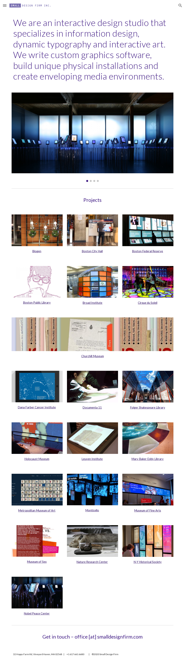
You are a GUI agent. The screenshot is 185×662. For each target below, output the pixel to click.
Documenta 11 (92, 407)
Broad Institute (92, 302)
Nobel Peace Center (37, 613)
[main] (93, 49)
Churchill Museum (92, 356)
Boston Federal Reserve (147, 251)
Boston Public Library (37, 302)
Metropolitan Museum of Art (36, 510)
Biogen (36, 251)
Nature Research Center (92, 562)
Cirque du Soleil (147, 302)
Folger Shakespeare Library (147, 407)
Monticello (92, 510)
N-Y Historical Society (148, 562)
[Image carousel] (93, 137)
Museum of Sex (37, 561)
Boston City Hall (92, 251)
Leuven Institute (92, 459)
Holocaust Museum (36, 459)
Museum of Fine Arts (147, 510)
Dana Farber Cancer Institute (37, 407)
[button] (4, 5)
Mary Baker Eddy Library (147, 459)
